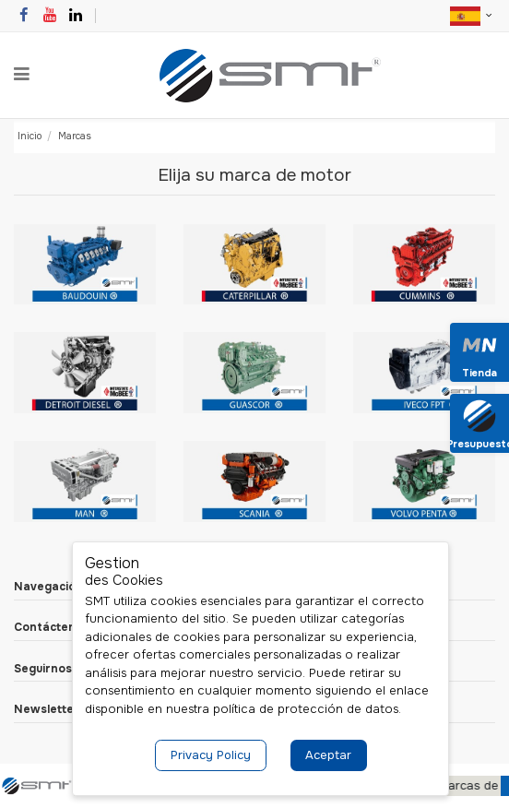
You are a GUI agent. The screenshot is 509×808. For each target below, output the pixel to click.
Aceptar (328, 755)
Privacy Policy (211, 755)
